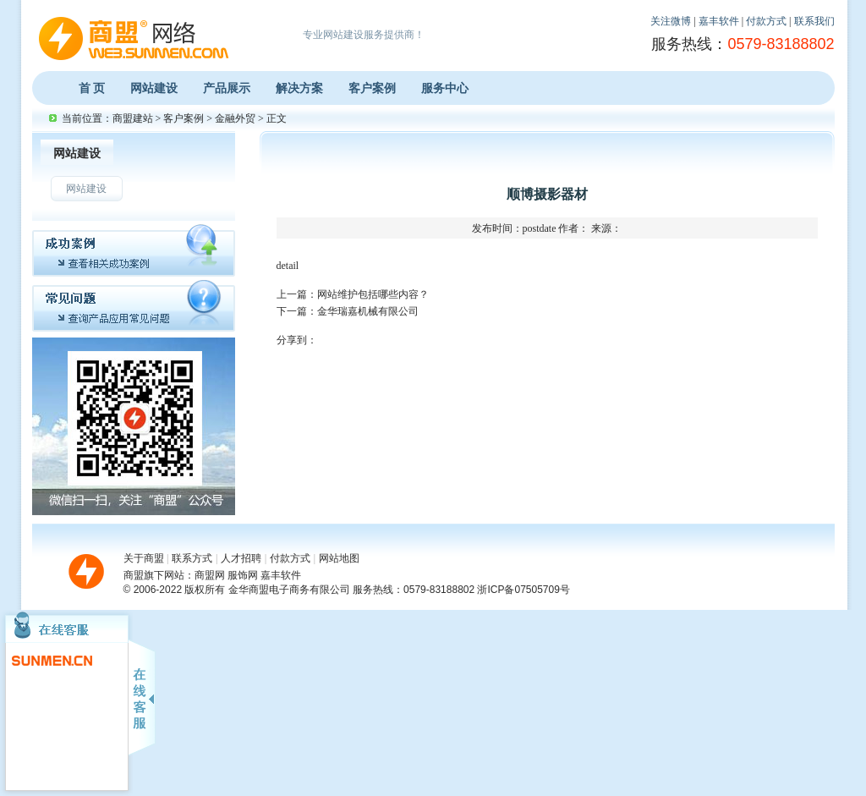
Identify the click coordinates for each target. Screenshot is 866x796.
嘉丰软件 (719, 21)
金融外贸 (235, 118)
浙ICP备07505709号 (523, 590)
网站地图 (339, 558)
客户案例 (372, 88)
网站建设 (154, 88)
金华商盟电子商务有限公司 (289, 590)
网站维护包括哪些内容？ (373, 294)
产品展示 (226, 88)
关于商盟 (143, 558)
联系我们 (814, 21)
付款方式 (766, 21)
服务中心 (445, 88)
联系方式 (192, 558)
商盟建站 (132, 118)
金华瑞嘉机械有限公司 (368, 311)
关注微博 (670, 21)
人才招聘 (241, 558)
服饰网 (242, 575)
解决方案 (299, 88)
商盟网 (210, 575)
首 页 (92, 88)
